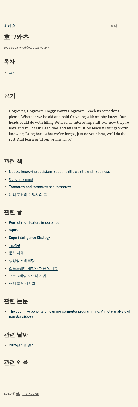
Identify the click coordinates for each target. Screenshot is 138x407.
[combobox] (120, 25)
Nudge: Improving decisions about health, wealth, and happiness (59, 171)
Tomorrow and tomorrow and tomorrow (40, 187)
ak (18, 393)
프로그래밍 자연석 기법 (27, 276)
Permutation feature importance (34, 222)
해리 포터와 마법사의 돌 (28, 195)
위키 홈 (10, 26)
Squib (13, 230)
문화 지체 (16, 253)
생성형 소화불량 (22, 261)
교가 (12, 72)
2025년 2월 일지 (22, 345)
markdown (30, 393)
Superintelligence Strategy (29, 238)
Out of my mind (21, 179)
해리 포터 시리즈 (22, 283)
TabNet (14, 245)
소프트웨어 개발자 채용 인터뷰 (33, 268)
